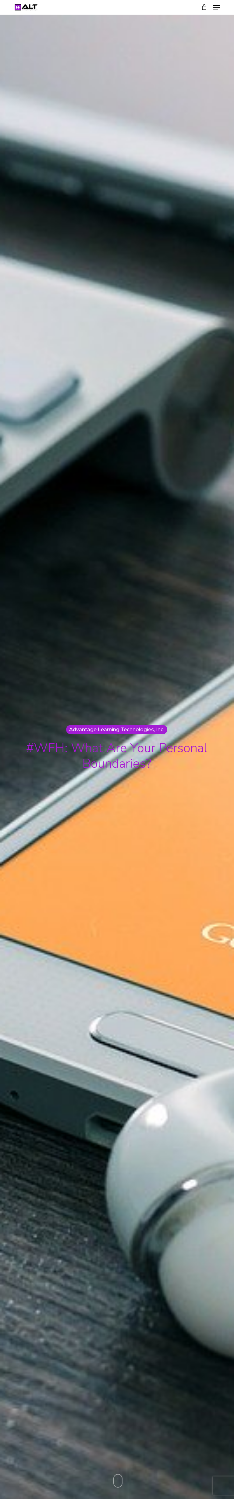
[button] (216, 7)
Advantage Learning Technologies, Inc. (116, 729)
